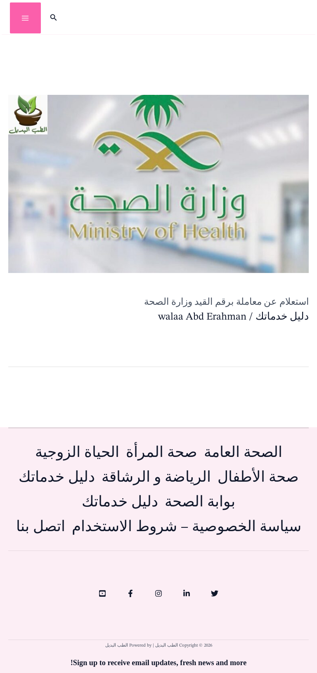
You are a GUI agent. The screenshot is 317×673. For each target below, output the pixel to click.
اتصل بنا (40, 527)
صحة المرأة (161, 453)
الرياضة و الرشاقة (156, 477)
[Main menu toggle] (25, 17)
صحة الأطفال (258, 477)
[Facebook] (130, 593)
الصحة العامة (243, 453)
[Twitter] (214, 593)
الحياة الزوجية (77, 453)
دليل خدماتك (282, 317)
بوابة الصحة (200, 502)
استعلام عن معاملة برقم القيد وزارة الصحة (226, 301)
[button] (53, 18)
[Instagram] (158, 593)
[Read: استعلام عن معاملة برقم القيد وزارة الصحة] (158, 183)
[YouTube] (102, 593)
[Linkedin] (186, 593)
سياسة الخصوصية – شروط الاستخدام (186, 527)
